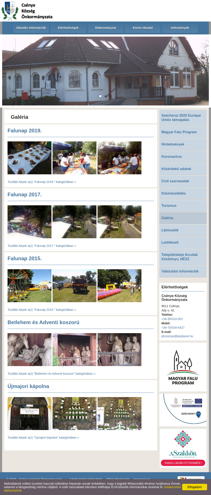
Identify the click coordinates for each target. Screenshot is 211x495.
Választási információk (180, 271)
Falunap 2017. (25, 194)
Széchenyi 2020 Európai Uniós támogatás (181, 118)
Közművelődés (173, 193)
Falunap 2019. (25, 130)
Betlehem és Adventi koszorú (43, 322)
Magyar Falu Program (179, 132)
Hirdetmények (172, 144)
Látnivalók (169, 230)
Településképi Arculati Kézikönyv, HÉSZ (179, 257)
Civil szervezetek (175, 181)
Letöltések (169, 242)
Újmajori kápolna (28, 386)
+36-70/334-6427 (173, 327)
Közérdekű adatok (176, 169)
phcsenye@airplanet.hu (177, 336)
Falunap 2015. (25, 258)
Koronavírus (171, 156)
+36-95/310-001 (172, 319)
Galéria (167, 218)
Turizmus (169, 205)
